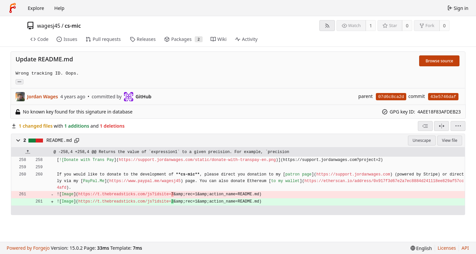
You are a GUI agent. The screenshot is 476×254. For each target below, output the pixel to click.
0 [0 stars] (407, 25)
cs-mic (72, 25)
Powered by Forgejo (28, 248)
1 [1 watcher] (371, 25)
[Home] (12, 8)
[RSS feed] (327, 25)
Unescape (422, 140)
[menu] (458, 126)
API (465, 248)
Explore (36, 8)
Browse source (439, 61)
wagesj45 (48, 25)
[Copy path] (76, 140)
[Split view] (441, 126)
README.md (59, 140)
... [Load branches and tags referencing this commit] (19, 81)
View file (449, 140)
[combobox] (425, 126)
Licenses (447, 248)
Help (59, 8)
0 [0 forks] (444, 25)
